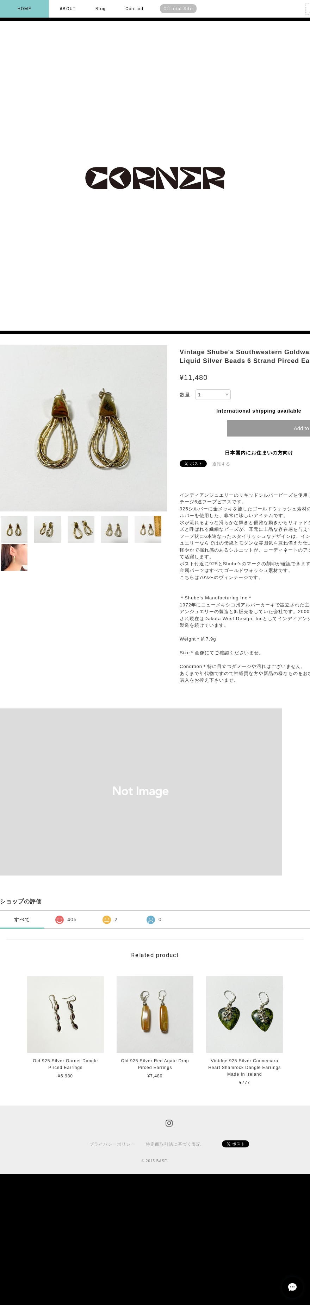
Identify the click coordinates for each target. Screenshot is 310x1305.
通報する (221, 463)
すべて (22, 919)
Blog (100, 8)
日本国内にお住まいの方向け (259, 453)
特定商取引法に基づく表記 (173, 1144)
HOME (24, 8)
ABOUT (68, 8)
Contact (134, 8)
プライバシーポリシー (112, 1144)
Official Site (178, 8)
